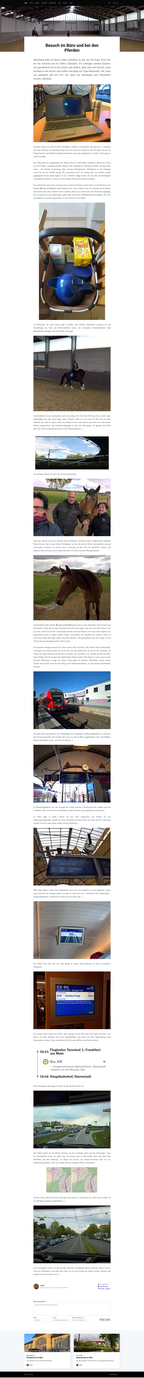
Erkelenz (108, 1289)
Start (31, 3)
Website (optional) (77, 1317)
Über (70, 3)
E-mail (54, 1317)
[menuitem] (31, 3)
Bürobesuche (104, 1286)
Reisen (37, 3)
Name (35, 1317)
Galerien (44, 3)
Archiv (65, 3)
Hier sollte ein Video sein (72, 452)
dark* (31, 1365)
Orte (59, 3)
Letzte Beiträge (113, 1375)
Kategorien (52, 3)
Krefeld (102, 1289)
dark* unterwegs (28, 1375)
